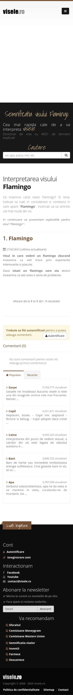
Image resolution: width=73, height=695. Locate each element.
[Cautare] (65, 155)
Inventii (14, 648)
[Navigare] (65, 11)
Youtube (12, 577)
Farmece (14, 654)
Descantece (16, 660)
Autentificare (54, 336)
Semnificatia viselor (22, 643)
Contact (63, 690)
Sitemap (48, 690)
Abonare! (46, 609)
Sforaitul (14, 625)
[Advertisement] (36, 64)
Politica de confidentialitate (21, 690)
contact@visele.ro (19, 581)
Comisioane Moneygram (25, 630)
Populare (13, 375)
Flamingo (21, 238)
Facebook (13, 572)
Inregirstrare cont (19, 557)
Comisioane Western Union (27, 636)
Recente (32, 375)
